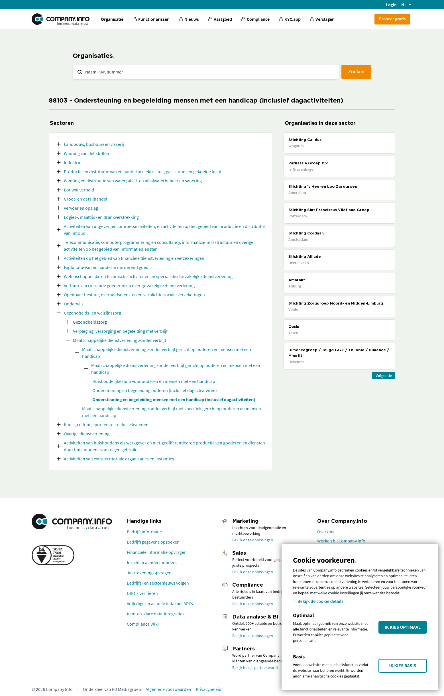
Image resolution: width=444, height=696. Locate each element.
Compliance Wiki (143, 624)
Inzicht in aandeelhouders (152, 562)
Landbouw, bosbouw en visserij (94, 144)
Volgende (384, 375)
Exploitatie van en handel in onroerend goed (106, 267)
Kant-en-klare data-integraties (155, 614)
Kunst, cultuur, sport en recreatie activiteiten (106, 424)
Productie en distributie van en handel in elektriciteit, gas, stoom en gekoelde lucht (142, 171)
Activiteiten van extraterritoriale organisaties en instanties (119, 459)
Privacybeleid (208, 689)
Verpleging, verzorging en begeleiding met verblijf (120, 331)
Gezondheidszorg (90, 322)
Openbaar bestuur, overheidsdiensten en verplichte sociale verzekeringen (134, 294)
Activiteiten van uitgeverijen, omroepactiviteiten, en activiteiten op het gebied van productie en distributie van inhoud (164, 229)
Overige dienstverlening (86, 433)
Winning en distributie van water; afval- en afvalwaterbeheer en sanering (133, 180)
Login (391, 4)
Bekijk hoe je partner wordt (255, 667)
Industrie (72, 162)
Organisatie (112, 19)
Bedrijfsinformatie (144, 531)
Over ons (325, 531)
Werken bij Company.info (341, 541)
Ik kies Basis (402, 666)
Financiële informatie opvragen (157, 552)
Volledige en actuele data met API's (160, 603)
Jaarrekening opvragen (149, 572)
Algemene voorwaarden (168, 689)
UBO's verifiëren (142, 593)
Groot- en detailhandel (85, 199)
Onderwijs (73, 304)
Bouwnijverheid (79, 190)
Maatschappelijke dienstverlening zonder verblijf (119, 340)
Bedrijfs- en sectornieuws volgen (158, 583)
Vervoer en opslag (81, 208)
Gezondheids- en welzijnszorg (92, 313)
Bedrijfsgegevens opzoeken (153, 542)
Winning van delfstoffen (86, 153)
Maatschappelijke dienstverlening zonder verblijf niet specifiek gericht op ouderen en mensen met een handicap (171, 412)
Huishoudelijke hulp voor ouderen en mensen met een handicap (153, 381)
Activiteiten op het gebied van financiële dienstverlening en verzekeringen (134, 258)
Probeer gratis (392, 18)
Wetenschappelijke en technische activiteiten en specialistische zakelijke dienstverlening (148, 276)
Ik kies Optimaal (403, 627)
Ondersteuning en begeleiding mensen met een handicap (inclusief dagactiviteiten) (173, 399)
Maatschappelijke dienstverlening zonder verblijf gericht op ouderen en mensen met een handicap (166, 352)
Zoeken (356, 71)
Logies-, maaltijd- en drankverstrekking (101, 217)
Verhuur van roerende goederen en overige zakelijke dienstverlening (129, 285)
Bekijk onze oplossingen (252, 539)
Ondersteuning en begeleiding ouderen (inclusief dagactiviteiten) (154, 390)
